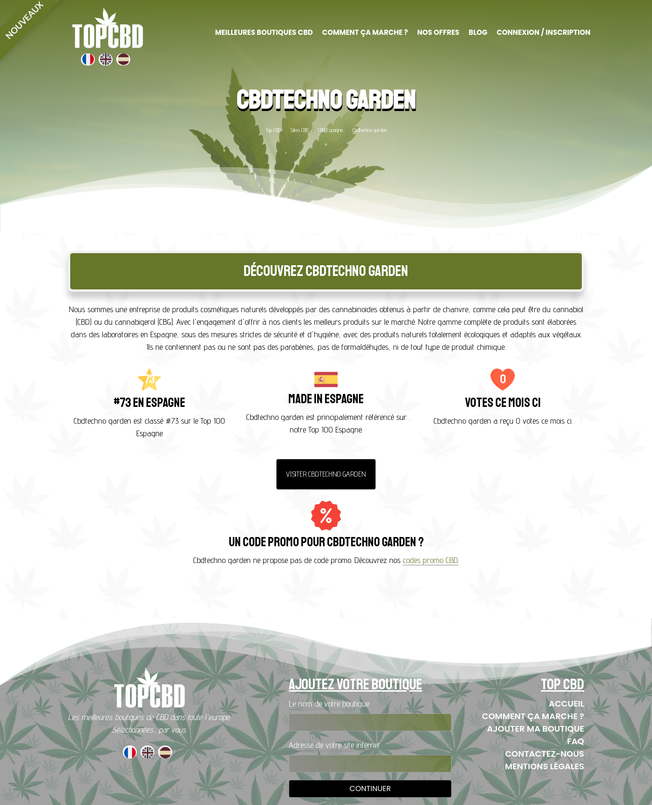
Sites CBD (299, 129)
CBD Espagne (330, 129)
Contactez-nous (544, 753)
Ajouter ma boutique (535, 728)
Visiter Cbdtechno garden (326, 474)
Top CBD (273, 129)
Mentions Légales (544, 766)
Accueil (566, 703)
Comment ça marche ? (533, 716)
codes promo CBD (430, 560)
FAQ (575, 741)
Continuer (370, 788)
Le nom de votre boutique (329, 703)
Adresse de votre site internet (334, 745)
